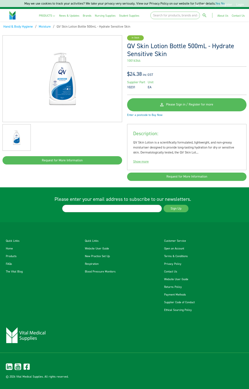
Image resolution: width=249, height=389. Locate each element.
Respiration (92, 264)
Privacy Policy (172, 264)
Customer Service (175, 241)
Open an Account (174, 248)
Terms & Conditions (176, 256)
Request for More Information (62, 160)
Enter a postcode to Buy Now (144, 115)
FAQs (9, 264)
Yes (217, 3)
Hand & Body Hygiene (18, 27)
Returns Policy (173, 287)
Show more (141, 161)
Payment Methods (175, 295)
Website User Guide (97, 248)
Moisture (45, 27)
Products (11, 256)
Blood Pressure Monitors (100, 272)
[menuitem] (47, 16)
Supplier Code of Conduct (179, 302)
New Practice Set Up (97, 256)
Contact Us (170, 272)
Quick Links (13, 241)
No (223, 3)
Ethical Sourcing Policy (178, 310)
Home (9, 248)
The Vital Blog (14, 272)
